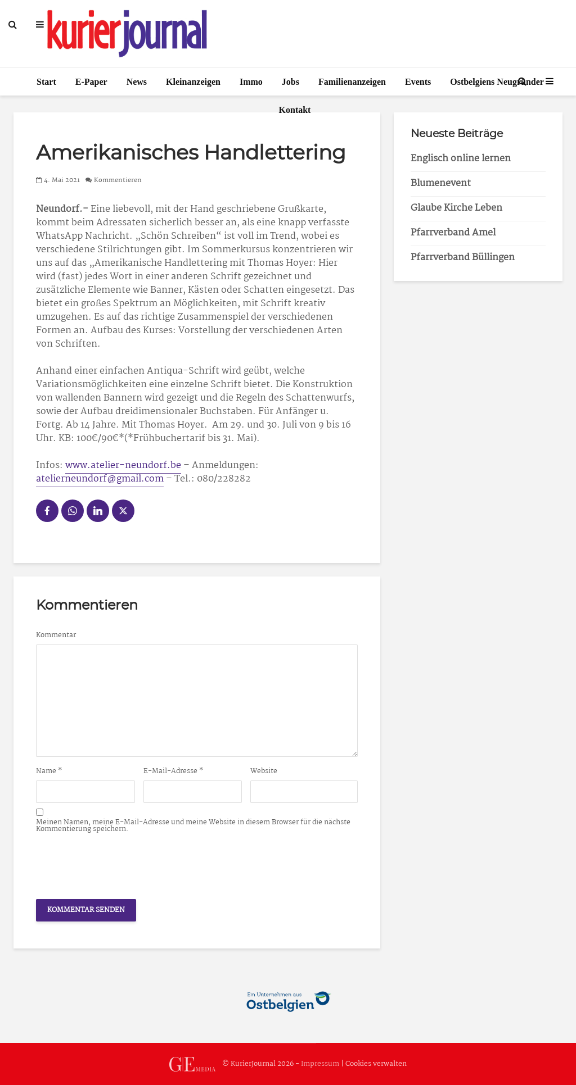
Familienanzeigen (352, 82)
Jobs (290, 82)
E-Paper (91, 82)
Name (49, 771)
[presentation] (121, 863)
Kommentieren (118, 180)
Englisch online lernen (461, 158)
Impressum (320, 1064)
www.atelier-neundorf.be (123, 465)
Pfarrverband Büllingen (463, 257)
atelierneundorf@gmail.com (100, 479)
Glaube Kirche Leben (456, 208)
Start (46, 82)
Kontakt (295, 110)
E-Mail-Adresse (173, 771)
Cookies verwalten (376, 1064)
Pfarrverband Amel (453, 232)
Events (418, 82)
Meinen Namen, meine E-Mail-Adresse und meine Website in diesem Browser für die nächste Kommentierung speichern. (193, 826)
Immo (251, 82)
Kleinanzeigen (193, 82)
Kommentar (56, 635)
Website (263, 771)
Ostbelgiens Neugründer (497, 82)
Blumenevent (441, 183)
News (137, 82)
